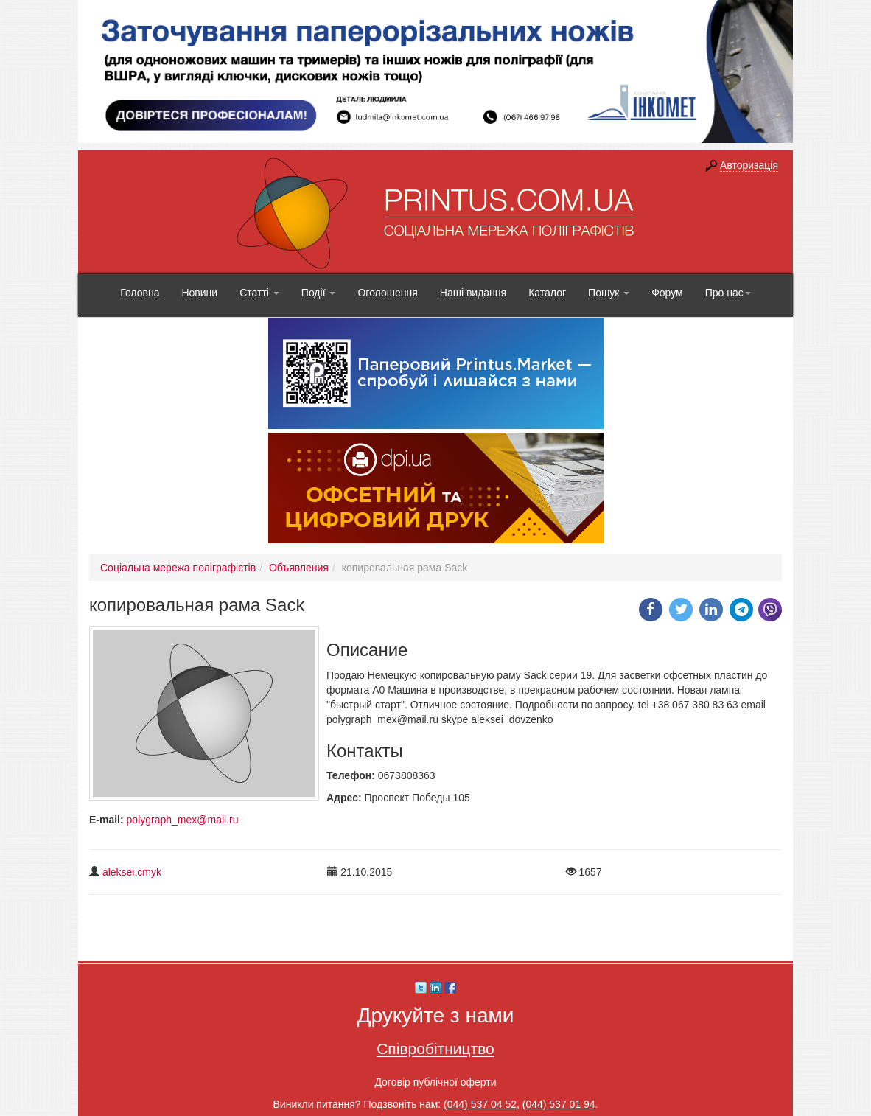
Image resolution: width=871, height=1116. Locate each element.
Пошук (608, 293)
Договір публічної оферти (435, 1082)
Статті (259, 293)
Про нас (728, 293)
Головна (139, 293)
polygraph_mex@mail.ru (183, 820)
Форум (667, 293)
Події (318, 293)
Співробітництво (435, 1048)
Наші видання (473, 293)
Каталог (547, 293)
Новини (199, 293)
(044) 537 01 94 (558, 1104)
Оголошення (387, 293)
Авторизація (749, 165)
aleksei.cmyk (131, 872)
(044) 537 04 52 (480, 1104)
